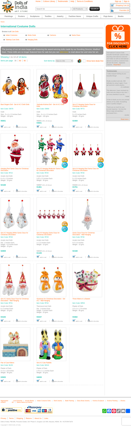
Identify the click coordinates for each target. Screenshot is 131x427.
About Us (37, 418)
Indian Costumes (11, 35)
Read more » (125, 119)
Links (46, 418)
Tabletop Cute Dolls (12, 40)
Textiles (48, 16)
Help (72, 1)
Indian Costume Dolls (44, 400)
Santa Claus (76, 35)
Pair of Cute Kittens (7, 363)
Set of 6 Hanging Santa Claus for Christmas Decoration (48, 234)
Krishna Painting (112, 400)
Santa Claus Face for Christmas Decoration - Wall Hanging (83, 234)
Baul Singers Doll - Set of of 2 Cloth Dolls (15, 104)
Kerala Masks (29, 400)
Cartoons (53, 35)
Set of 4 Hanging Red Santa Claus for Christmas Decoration (85, 169)
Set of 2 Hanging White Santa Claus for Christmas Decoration (14, 234)
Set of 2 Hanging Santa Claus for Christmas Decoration (83, 105)
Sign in (126, 1)
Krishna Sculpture (98, 400)
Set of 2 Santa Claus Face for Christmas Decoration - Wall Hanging (15, 300)
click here (64, 52)
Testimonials (63, 1)
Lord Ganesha (17, 400)
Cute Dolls (14, 31)
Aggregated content (4, 401)
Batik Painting (69, 400)
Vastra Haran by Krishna (24, 402)
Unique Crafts (92, 16)
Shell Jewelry (58, 400)
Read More (117, 64)
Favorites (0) (124, 10)
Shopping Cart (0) (122, 5)
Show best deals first (94, 61)
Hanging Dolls (32, 40)
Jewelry (60, 16)
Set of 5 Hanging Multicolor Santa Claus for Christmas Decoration (50, 169)
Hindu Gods (32, 35)
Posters (21, 16)
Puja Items (108, 16)
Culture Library (49, 1)
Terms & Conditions (85, 1)
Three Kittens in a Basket (81, 299)
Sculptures (34, 16)
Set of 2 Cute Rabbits (44, 363)
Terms (11, 418)
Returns (29, 418)
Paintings (9, 16)
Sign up (118, 1)
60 (20, 61)
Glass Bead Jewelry (83, 400)
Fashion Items (75, 16)
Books (121, 16)
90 (25, 61)
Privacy (3, 418)
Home (38, 1)
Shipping (19, 418)
